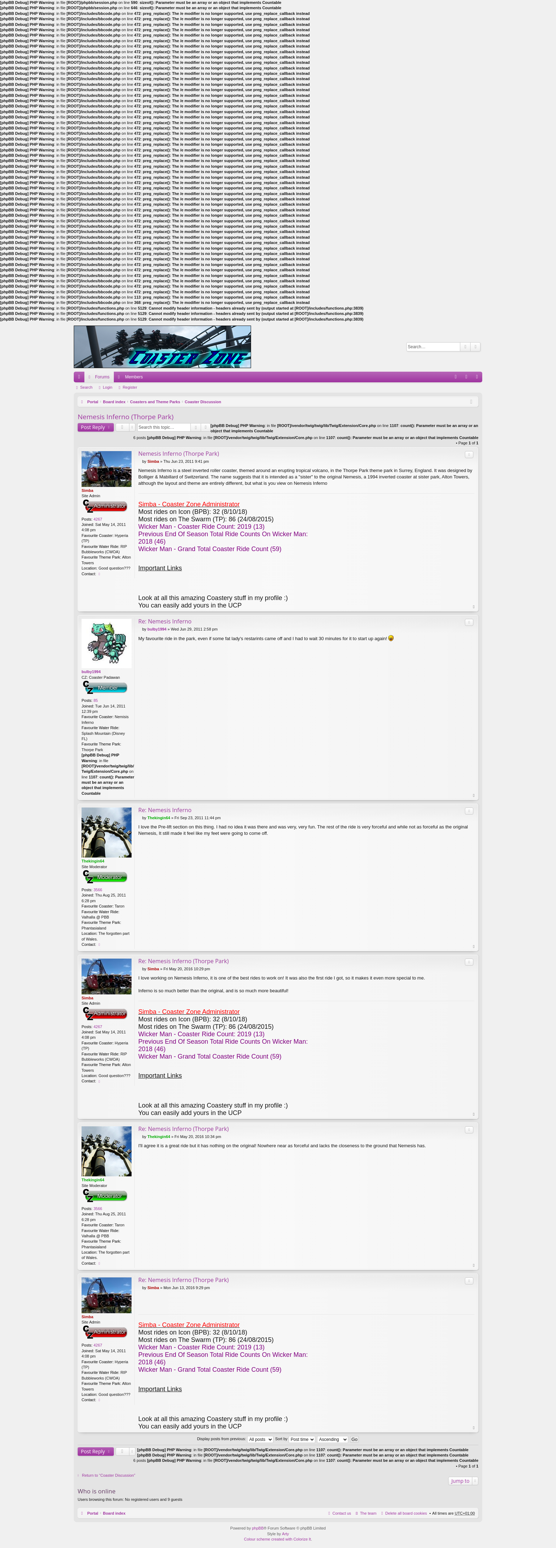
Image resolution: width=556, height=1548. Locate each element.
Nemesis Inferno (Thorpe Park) (125, 416)
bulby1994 (91, 672)
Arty (285, 1534)
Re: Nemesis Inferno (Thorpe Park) (183, 961)
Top (474, 607)
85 (96, 700)
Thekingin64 (93, 861)
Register (130, 387)
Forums (102, 376)
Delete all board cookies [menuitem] (406, 1513)
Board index (114, 402)
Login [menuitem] (468, 378)
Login (107, 387)
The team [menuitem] (368, 1513)
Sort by (295, 1439)
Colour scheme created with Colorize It (277, 1539)
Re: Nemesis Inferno (164, 621)
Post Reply (93, 427)
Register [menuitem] (478, 378)
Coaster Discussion (203, 402)
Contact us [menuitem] (342, 1513)
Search (465, 347)
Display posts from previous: (235, 1439)
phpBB (257, 1528)
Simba (87, 490)
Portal (92, 402)
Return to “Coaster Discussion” (108, 1475)
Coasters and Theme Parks (155, 402)
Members (134, 376)
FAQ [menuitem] (458, 378)
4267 (98, 519)
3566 (98, 890)
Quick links (80, 378)
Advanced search (475, 347)
